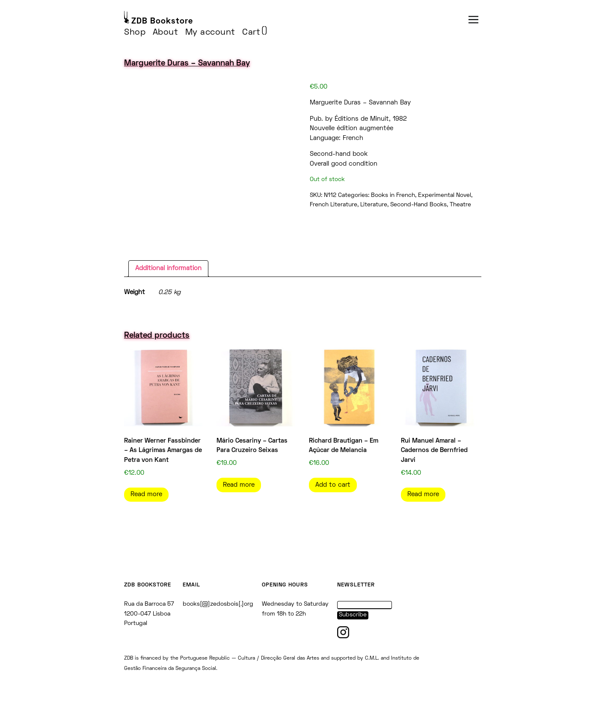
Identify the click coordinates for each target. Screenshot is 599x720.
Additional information (168, 268)
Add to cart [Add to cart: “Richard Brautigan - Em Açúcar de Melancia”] (332, 485)
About (165, 32)
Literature (373, 205)
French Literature (333, 205)
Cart (251, 32)
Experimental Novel (444, 195)
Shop (134, 32)
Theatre (460, 205)
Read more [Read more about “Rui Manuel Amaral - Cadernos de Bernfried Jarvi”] (423, 494)
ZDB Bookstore (162, 21)
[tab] (168, 268)
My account (210, 32)
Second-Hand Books (418, 205)
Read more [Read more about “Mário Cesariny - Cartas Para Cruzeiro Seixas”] (239, 485)
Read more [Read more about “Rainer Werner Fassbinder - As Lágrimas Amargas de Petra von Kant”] (146, 494)
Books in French (393, 195)
